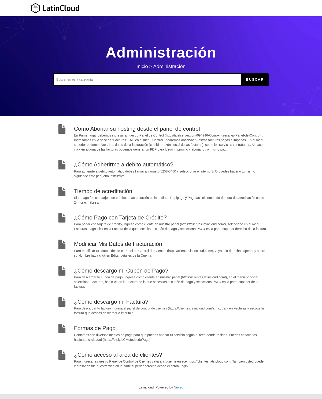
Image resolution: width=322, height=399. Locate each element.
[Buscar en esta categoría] (147, 79)
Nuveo (178, 387)
